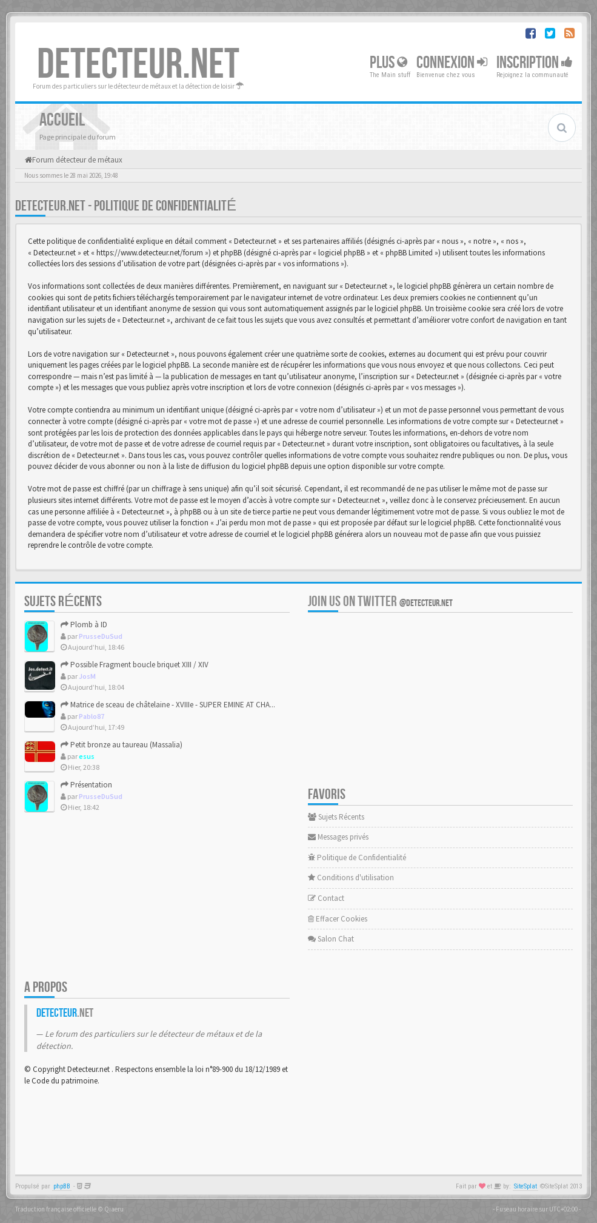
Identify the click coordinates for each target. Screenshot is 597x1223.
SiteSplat (525, 1186)
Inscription (534, 63)
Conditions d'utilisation (351, 877)
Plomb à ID (84, 624)
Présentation (86, 785)
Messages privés (338, 837)
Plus (388, 63)
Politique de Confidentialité (357, 857)
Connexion (451, 63)
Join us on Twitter (380, 601)
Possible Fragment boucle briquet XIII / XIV (134, 664)
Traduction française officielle (55, 1209)
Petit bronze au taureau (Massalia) (121, 745)
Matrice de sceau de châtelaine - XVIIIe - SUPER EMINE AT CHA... (168, 704)
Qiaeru (114, 1209)
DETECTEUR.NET (138, 64)
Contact (326, 898)
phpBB (61, 1186)
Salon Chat (331, 939)
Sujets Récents (336, 817)
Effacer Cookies (337, 919)
